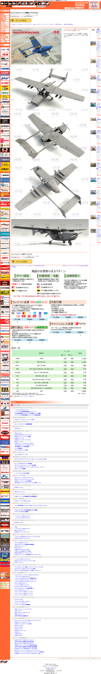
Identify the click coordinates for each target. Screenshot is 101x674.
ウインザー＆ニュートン (5, 111)
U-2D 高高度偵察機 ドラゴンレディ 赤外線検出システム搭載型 (28, 413)
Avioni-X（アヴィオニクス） (5, 64)
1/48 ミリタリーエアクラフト (28, 514)
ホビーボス (5, 447)
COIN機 (66, 24)
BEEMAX (5, 365)
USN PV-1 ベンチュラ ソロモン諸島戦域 (23, 481)
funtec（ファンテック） (5, 380)
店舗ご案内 (4, 582)
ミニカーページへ (4, 29)
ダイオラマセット (20, 452)
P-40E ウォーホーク (19, 614)
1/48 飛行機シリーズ (23, 498)
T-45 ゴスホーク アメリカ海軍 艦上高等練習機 (24, 544)
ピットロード (5, 370)
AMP (16, 421)
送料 (94, 4)
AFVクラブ (5, 135)
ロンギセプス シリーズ (26, 471)
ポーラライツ (5, 432)
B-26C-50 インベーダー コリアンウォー (23, 439)
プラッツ (5, 404)
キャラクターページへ (4, 27)
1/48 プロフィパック (25, 524)
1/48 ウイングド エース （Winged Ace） (30, 494)
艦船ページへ (4, 19)
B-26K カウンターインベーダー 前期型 (23, 436)
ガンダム (27, 3)
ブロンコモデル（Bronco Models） (5, 408)
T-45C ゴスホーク (18, 547)
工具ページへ (4, 37)
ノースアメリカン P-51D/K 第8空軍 (22, 473)
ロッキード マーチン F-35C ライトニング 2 (24, 595)
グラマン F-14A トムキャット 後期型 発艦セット (25, 588)
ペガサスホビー (5, 413)
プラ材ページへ (4, 39)
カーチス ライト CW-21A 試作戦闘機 (22, 604)
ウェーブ (5, 116)
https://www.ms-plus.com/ (50, 668)
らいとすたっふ (5, 545)
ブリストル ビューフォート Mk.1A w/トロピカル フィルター (98, 45)
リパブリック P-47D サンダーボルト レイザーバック (26, 579)
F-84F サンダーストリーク (20, 546)
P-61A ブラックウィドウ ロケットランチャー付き (25, 560)
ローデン (5, 564)
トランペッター (5, 331)
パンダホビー (5, 356)
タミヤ (16, 572)
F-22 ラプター (17, 632)
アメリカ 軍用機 (55, 24)
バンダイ (5, 351)
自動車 (14, 3)
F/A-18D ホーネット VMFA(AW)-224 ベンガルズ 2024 (26, 648)
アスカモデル (5, 83)
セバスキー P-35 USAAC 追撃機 (21, 511)
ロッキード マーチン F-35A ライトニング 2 (24, 591)
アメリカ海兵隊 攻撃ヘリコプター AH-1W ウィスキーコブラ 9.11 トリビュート (31, 505)
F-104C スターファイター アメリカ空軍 (23, 623)
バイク (18, 3)
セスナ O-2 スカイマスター (27, 24)
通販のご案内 (4, 584)
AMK (16, 417)
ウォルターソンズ (18, 503)
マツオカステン (5, 467)
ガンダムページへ (4, 25)
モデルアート (5, 505)
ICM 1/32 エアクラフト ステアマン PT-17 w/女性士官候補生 (75, 265)
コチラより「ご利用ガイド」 (29, 396)
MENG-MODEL (18, 461)
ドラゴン (5, 326)
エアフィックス (18, 514)
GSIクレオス (5, 234)
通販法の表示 (4, 588)
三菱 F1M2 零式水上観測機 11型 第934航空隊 (24, 641)
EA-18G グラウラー (19, 635)
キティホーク (5, 185)
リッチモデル (5, 555)
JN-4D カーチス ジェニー (20, 491)
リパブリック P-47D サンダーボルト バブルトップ (25, 581)
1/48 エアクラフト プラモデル (19, 15)
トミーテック (5, 316)
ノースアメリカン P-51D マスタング (22, 516)
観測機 (71, 24)
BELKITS (5, 418)
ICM (12, 256)
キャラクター (23, 3)
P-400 (16, 527)
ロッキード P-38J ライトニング (21, 590)
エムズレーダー (5, 574)
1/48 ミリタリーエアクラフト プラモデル (34, 556)
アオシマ (5, 68)
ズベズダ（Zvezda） (5, 277)
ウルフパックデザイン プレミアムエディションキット (32, 507)
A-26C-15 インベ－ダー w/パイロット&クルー (24, 443)
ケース (43, 3)
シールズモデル (5, 238)
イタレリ (16, 498)
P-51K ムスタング (18, 433)
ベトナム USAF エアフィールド (21, 454)
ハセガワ (16, 606)
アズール (5, 78)
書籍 (47, 3)
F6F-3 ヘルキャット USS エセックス (22, 612)
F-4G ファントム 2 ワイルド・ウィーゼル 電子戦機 (25, 465)
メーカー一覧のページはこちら (5, 49)
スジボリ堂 (5, 262)
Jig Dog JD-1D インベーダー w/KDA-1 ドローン (25, 445)
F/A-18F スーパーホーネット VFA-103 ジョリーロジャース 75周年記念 (29, 651)
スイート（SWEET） (5, 258)
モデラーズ (5, 501)
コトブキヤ (5, 218)
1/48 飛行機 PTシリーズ (24, 618)
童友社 (5, 307)
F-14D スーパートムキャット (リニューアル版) (24, 419)
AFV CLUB (17, 407)
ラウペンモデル (5, 550)
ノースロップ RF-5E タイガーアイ (22, 410)
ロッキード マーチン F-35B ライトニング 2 (24, 593)
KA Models (17, 456)
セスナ (61, 24)
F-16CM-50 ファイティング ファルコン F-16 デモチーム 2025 (27, 653)
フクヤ (5, 394)
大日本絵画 (5, 288)
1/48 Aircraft (28, 485)
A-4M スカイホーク (19, 628)
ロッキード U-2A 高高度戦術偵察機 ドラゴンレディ (25, 411)
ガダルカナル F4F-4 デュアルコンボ (22, 538)
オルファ (5, 169)
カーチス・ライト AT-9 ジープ (21, 602)
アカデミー (17, 475)
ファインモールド (5, 375)
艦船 (10, 3)
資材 (39, 3)
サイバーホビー (5, 224)
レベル (5, 559)
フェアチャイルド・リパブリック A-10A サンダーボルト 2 (27, 574)
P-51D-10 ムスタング (19, 522)
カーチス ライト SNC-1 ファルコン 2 (22, 601)
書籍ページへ (4, 45)
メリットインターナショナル (5, 496)
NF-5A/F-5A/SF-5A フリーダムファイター (23, 552)
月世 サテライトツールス (5, 204)
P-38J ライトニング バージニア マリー (23, 609)
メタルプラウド (26, 503)
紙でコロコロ (5, 180)
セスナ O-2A (17, 24)
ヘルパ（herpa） (5, 423)
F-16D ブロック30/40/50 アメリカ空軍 (23, 551)
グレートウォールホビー (20, 556)
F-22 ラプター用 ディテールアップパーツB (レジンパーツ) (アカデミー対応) (30, 459)
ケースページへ (4, 41)
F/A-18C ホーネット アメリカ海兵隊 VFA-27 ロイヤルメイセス (28, 554)
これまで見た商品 (69, 8)
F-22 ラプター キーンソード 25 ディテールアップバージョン (27, 650)
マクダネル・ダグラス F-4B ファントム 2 (23, 586)
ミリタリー (21, 426)
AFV (4, 14)
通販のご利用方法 (94, 2)
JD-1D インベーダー (19, 441)
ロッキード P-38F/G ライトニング (22, 585)
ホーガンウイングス (5, 428)
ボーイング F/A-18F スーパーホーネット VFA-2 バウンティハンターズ (29, 467)
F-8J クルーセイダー (19, 627)
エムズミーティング (5, 577)
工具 (35, 3)
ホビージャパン (5, 437)
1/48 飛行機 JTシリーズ (24, 606)
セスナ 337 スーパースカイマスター (42, 24)
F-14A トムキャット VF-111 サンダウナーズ (24, 477)
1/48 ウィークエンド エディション (28, 520)
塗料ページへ (4, 35)
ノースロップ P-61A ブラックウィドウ (23, 559)
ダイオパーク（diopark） (5, 283)
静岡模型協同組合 (5, 243)
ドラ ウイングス (18, 597)
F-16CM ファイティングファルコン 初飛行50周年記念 (26, 645)
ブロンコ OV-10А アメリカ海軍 (21, 450)
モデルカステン (5, 510)
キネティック (17, 540)
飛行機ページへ (4, 16)
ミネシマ (5, 477)
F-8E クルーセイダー (19, 625)
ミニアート (5, 472)
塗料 (31, 3)
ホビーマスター (5, 451)
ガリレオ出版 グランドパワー (5, 194)
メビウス (5, 491)
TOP (6, 6)
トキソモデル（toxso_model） (5, 312)
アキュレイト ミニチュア (20, 485)
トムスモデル (5, 321)
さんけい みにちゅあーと (5, 229)
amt (5, 140)
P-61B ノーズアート (19, 562)
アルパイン (5, 92)
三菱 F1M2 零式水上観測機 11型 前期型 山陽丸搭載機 (26, 646)
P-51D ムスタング (18, 610)
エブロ (5, 159)
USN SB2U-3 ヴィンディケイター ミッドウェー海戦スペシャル (28, 482)
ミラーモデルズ (5, 486)
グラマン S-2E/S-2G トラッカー (21, 542)
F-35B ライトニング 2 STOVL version (23, 500)
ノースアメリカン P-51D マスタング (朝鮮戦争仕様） (26, 578)
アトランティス (18, 489)
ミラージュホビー (5, 481)
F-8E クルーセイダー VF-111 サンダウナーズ (24, 643)
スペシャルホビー (18, 564)
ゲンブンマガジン (5, 208)
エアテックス (5, 126)
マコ (5, 458)
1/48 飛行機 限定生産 (23, 637)
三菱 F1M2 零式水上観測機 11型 (21, 615)
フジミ (5, 399)
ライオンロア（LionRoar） (5, 540)
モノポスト (5, 520)
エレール (5, 164)
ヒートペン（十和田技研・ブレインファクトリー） (5, 361)
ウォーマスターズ (5, 121)
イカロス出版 (5, 102)
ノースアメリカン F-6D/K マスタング (22, 528)
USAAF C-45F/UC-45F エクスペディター (23, 434)
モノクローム (5, 515)
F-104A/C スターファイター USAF (22, 549)
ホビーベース (5, 442)
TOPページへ (4, 11)
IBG (5, 59)
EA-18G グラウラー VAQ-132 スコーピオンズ (24, 640)
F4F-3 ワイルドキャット (20, 530)
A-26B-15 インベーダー (19, 438)
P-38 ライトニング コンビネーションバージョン (25, 479)
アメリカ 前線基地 (18, 448)
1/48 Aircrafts (22, 475)
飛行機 (63, 658)
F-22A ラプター (18, 428)
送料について (4, 586)
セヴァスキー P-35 (18, 599)
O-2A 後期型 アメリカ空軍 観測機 (22, 446)
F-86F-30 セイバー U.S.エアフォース (22, 622)
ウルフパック (17, 507)
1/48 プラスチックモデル (22, 421)
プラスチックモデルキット (27, 489)
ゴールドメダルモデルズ (5, 213)
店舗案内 (94, 8)
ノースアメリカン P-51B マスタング (22, 576)
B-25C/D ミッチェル (19, 487)
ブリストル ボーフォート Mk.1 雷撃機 (98, 106)
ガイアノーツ (5, 175)
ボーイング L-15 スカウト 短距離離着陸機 (23, 424)
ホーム (59, 658)
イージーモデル (18, 494)
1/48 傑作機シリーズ (22, 572)
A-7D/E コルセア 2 (18, 633)
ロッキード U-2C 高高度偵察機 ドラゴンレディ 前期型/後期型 (27, 415)
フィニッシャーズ (5, 385)
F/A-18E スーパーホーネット (21, 630)
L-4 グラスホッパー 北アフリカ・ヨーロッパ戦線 (25, 568)
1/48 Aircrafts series (21, 417)
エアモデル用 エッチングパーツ (26, 456)
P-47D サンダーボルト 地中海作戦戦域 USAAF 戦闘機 (26, 510)
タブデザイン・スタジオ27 (5, 292)
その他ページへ (4, 31)
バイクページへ (4, 23)
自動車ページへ (4, 21)
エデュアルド (17, 520)
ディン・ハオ (5, 302)
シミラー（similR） (5, 248)
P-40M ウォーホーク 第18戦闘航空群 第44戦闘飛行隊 (26, 496)
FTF (5, 150)
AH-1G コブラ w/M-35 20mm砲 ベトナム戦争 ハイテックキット (28, 570)
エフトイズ (5, 155)
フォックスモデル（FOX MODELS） (5, 389)
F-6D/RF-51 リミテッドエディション (22, 532)
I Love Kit (16, 426)
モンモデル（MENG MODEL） (5, 525)
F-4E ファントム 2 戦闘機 (20, 468)
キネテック (5, 189)
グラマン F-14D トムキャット (21, 583)
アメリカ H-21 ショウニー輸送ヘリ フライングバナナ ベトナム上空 (29, 567)
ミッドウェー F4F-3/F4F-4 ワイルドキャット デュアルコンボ (27, 536)
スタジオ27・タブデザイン (5, 267)
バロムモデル (5, 346)
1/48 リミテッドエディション (27, 534)
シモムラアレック (5, 253)
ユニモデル (5, 531)
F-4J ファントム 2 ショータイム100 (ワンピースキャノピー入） (28, 620)
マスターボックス (5, 462)
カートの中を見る (79, 8)
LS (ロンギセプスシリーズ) (27, 461)
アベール (5, 88)
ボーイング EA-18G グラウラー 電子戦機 (23, 463)
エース (5, 145)
